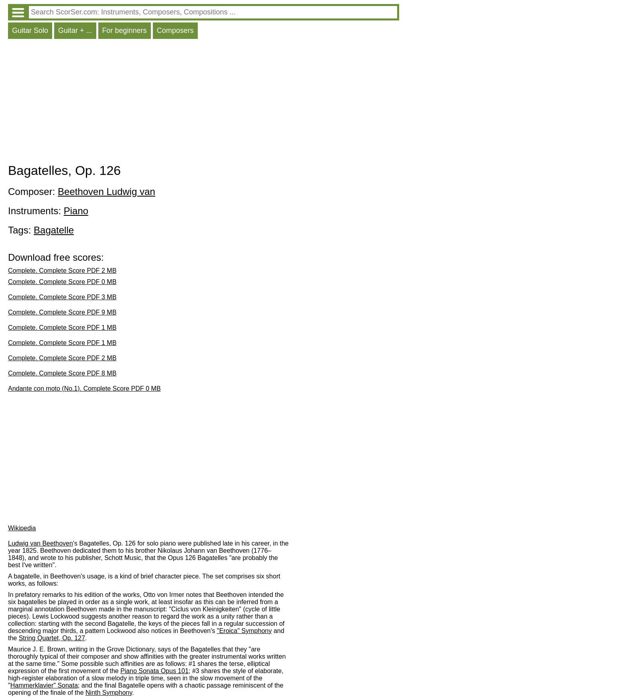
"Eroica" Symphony (244, 630)
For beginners (124, 30)
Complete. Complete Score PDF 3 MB (62, 297)
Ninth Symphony (108, 692)
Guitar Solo (30, 30)
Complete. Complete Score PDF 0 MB (62, 281)
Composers (175, 30)
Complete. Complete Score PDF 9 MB (62, 312)
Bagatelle (54, 230)
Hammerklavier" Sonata (44, 685)
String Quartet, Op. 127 (52, 638)
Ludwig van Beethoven (40, 543)
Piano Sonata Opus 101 (154, 671)
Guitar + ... (75, 30)
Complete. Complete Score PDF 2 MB (62, 270)
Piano (76, 210)
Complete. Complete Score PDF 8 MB (62, 373)
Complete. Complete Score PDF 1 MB (62, 327)
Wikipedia (22, 528)
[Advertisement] (203, 103)
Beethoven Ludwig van (106, 191)
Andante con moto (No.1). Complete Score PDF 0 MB (84, 388)
